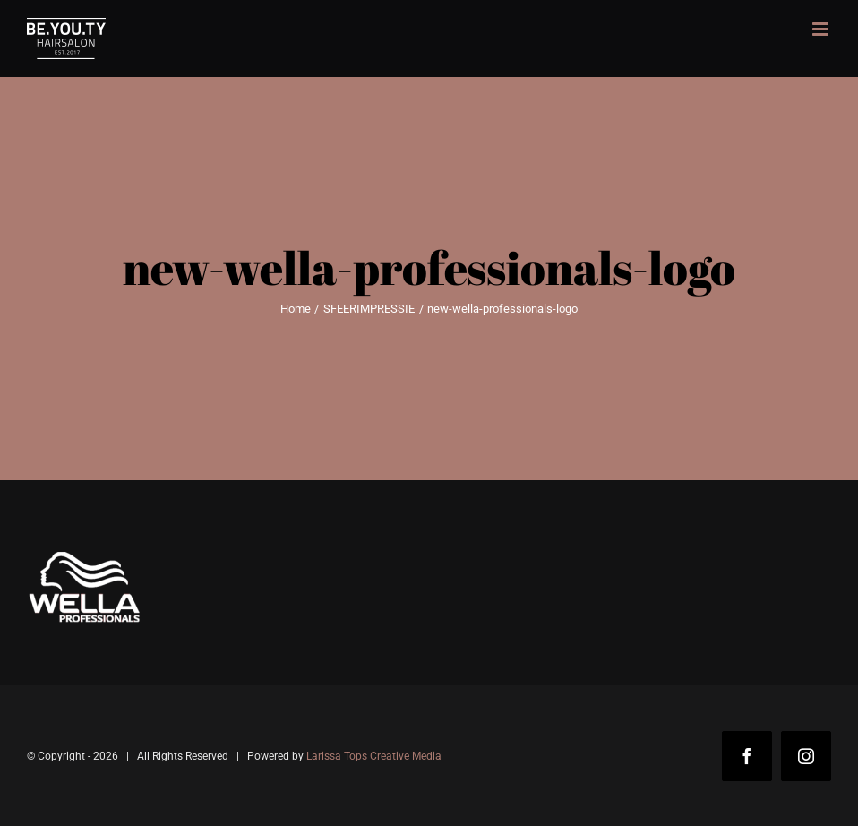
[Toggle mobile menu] (821, 29)
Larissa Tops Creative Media (374, 756)
